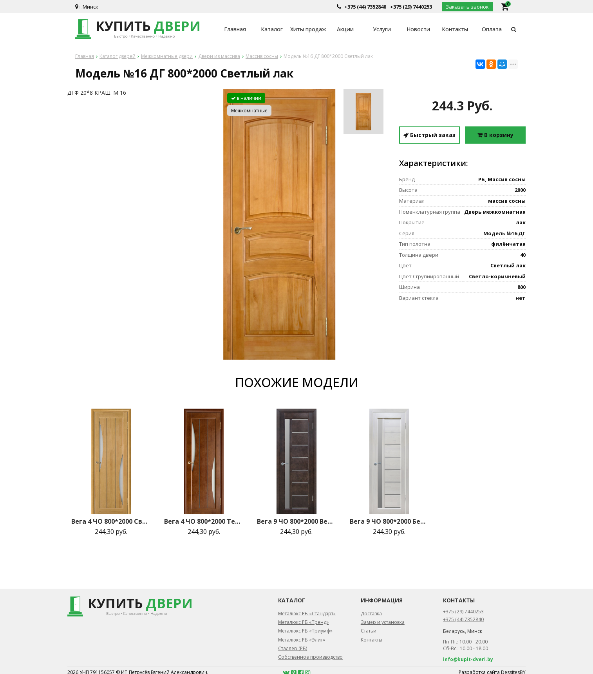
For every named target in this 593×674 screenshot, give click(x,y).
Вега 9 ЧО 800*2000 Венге (296, 521)
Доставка (371, 613)
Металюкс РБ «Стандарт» (307, 613)
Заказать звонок (467, 6)
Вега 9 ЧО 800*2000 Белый (389, 521)
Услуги (382, 29)
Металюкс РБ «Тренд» (303, 622)
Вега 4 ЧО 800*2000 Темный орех (203, 521)
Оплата (492, 29)
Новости (418, 29)
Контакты (455, 29)
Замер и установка (383, 622)
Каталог (272, 29)
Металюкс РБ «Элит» (301, 639)
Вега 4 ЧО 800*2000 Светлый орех (110, 521)
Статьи (368, 630)
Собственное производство (310, 657)
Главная (235, 29)
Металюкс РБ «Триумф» (305, 630)
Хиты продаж (308, 29)
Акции (345, 29)
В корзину (495, 135)
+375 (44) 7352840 (365, 6)
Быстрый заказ (429, 135)
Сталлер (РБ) (292, 648)
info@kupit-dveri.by (468, 659)
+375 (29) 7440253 (411, 6)
